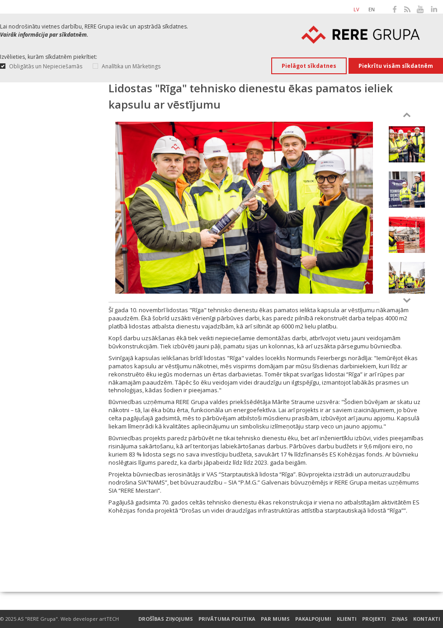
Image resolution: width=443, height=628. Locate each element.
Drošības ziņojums (165, 619)
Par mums (275, 619)
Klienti (347, 619)
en (371, 9)
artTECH (109, 618)
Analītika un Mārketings (131, 66)
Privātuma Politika (226, 619)
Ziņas (399, 619)
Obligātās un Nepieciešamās (45, 66)
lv (356, 9)
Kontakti (426, 619)
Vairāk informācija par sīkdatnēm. (44, 34)
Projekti (374, 619)
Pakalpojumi (313, 619)
